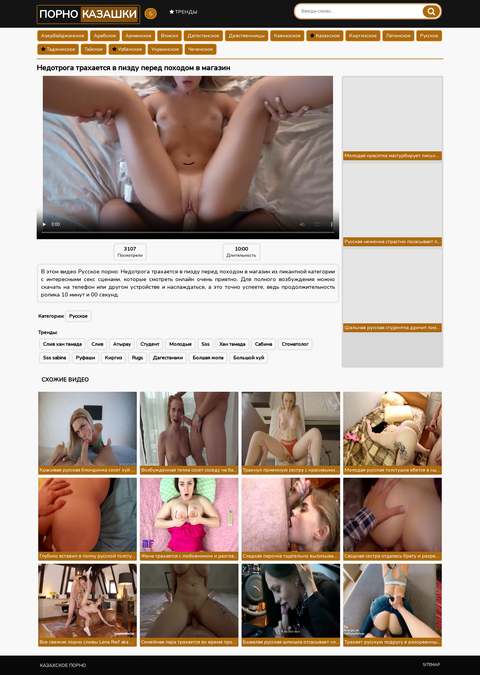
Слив (97, 344)
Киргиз (113, 357)
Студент (149, 344)
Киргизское (363, 35)
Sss (205, 344)
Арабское (105, 35)
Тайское (93, 49)
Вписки (169, 35)
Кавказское (287, 35)
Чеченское (200, 49)
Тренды (183, 12)
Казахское (325, 35)
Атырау (122, 344)
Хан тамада (232, 344)
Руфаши (85, 357)
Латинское (398, 35)
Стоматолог (295, 344)
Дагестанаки (168, 357)
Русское (429, 35)
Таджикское (58, 49)
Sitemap (431, 665)
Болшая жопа (208, 357)
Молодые (180, 344)
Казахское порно (63, 665)
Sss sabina (54, 357)
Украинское (165, 49)
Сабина (263, 344)
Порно (88, 14)
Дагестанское (203, 35)
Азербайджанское (62, 35)
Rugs (137, 357)
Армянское (138, 35)
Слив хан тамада (62, 344)
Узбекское (127, 49)
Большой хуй (248, 357)
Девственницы (247, 35)
